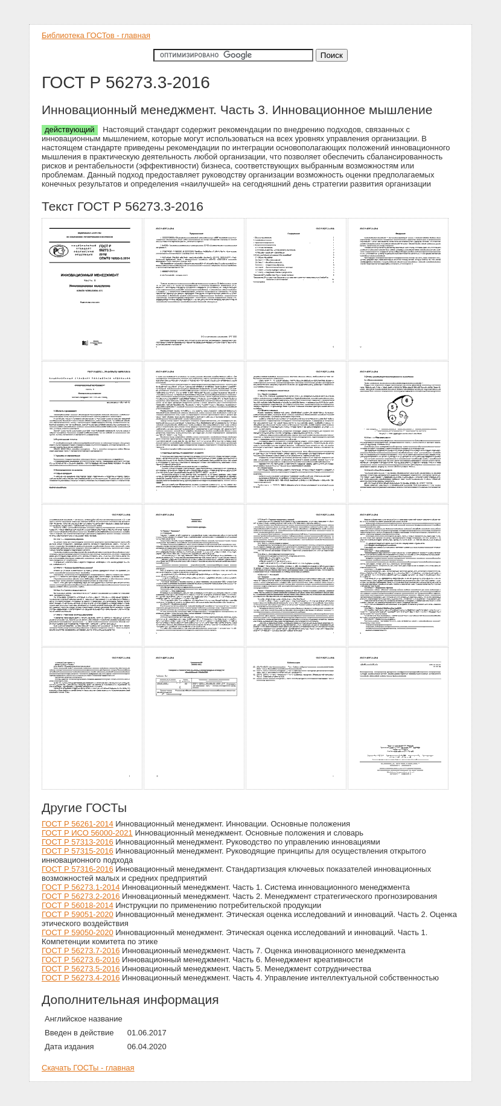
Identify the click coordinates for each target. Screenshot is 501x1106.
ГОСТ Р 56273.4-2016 (81, 977)
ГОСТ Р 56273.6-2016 (81, 959)
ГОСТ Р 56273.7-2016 (81, 950)
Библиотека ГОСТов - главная (96, 35)
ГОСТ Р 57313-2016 (77, 841)
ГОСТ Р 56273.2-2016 (81, 896)
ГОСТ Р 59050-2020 (77, 932)
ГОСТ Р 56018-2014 (77, 905)
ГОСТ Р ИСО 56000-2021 (87, 832)
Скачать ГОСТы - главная (88, 1067)
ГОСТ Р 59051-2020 (77, 914)
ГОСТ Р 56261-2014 (77, 823)
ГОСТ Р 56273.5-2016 (81, 968)
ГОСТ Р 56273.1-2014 (81, 887)
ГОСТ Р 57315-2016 (77, 850)
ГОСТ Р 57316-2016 (77, 869)
